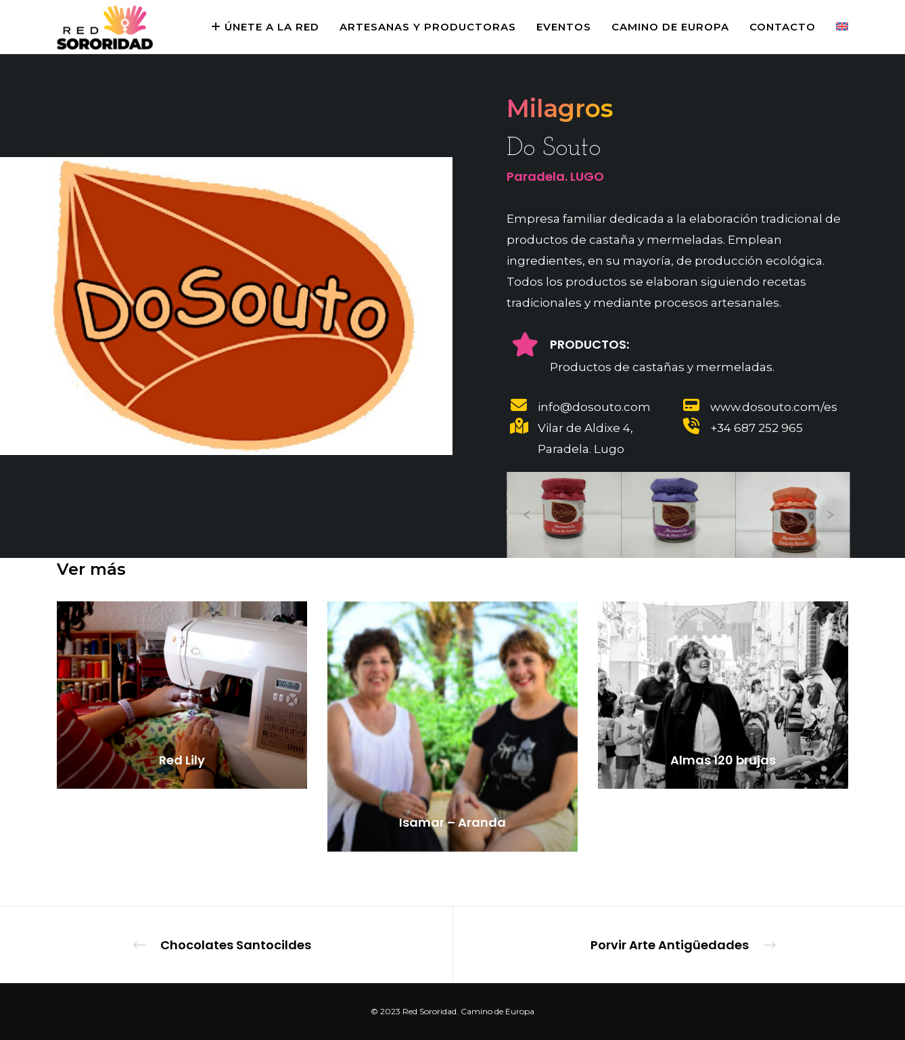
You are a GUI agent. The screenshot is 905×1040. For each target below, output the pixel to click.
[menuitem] (832, 27)
